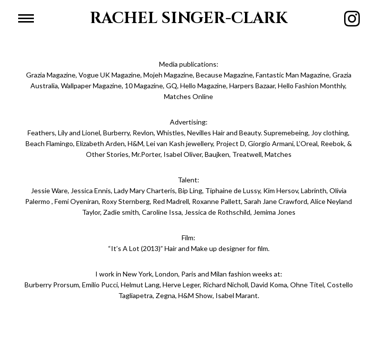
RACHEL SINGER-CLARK (189, 18)
